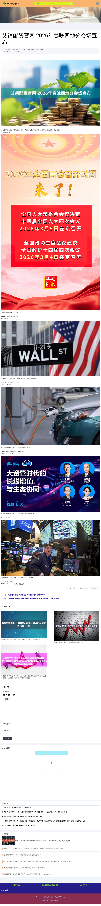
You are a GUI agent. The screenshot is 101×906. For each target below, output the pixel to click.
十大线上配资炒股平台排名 (50, 885)
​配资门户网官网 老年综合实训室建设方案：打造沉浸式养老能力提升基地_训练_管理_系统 (33, 848)
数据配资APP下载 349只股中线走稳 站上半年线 (19, 825)
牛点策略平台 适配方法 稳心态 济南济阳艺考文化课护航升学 (26, 595)
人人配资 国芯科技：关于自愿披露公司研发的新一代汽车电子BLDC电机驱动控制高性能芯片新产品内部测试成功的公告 (44, 821)
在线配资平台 (16, 885)
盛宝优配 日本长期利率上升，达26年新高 (16, 807)
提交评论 (7, 738)
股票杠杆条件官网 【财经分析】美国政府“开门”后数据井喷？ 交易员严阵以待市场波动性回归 (34, 812)
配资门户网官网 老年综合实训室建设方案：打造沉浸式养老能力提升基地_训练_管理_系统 (43, 840)
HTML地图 (61, 897)
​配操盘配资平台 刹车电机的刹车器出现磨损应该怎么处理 (22, 855)
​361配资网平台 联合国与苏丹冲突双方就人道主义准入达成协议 (24, 868)
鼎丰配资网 (83, 885)
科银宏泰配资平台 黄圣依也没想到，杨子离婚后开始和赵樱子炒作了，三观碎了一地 (33, 598)
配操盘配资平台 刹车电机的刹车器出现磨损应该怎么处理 (22, 816)
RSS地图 (55, 897)
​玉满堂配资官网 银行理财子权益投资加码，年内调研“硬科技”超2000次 (27, 874)
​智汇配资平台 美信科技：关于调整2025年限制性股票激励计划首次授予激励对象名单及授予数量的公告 (37, 861)
